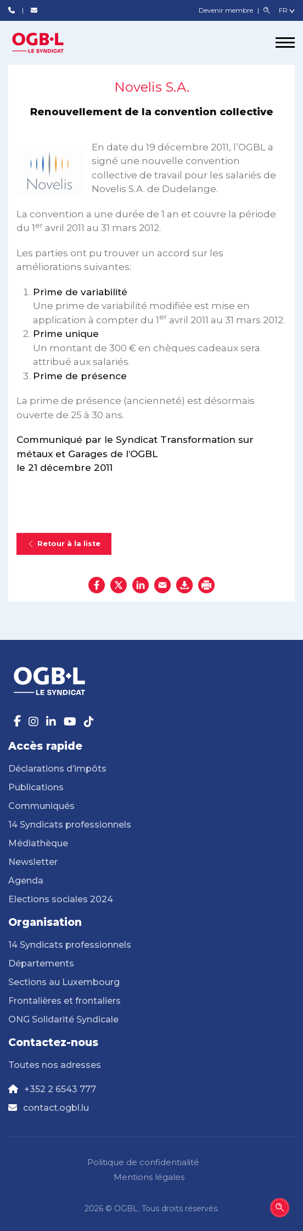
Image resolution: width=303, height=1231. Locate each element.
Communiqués (41, 806)
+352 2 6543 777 (60, 1089)
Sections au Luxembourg (64, 982)
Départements (41, 963)
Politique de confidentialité (143, 1162)
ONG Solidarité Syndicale (63, 1019)
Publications (36, 787)
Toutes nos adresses (54, 1065)
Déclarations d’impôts (57, 768)
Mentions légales (149, 1177)
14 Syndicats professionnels (69, 824)
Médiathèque (38, 843)
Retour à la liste (63, 543)
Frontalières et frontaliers (64, 1001)
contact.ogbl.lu (56, 1108)
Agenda (25, 880)
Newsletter (33, 862)
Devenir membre (227, 10)
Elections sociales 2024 (60, 899)
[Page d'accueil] (49, 43)
